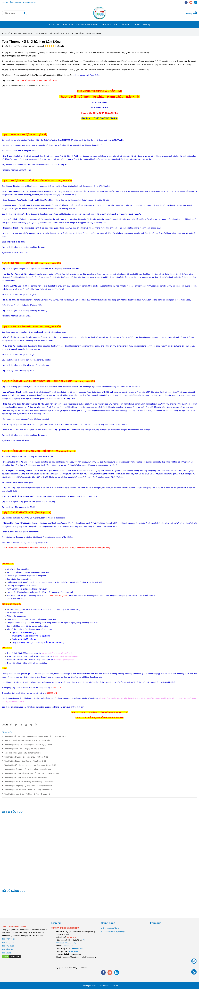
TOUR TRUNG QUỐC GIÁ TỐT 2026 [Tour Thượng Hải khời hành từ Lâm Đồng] (50, 33)
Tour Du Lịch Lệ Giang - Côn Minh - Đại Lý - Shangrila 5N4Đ (28, 769)
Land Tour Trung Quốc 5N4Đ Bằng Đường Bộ (22, 753)
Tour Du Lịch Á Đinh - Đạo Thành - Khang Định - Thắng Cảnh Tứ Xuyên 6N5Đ (35, 736)
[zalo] (196, 2)
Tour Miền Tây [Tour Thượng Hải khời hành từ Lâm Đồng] (7, 949)
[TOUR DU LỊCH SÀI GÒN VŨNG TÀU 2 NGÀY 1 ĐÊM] (69, 946)
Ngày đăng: (7, 46)
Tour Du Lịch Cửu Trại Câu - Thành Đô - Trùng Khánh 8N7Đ (28, 790)
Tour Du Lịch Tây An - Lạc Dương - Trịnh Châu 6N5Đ (25, 761)
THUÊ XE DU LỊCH (109, 25)
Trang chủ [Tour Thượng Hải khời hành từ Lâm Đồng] (6, 33)
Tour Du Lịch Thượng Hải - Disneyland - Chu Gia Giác (25, 777)
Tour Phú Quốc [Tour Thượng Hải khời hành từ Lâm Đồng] (8, 946)
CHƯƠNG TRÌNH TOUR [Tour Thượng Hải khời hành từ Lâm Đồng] (22, 33)
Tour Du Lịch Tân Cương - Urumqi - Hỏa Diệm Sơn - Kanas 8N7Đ (30, 765)
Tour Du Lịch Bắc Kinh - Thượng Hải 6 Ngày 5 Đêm (24, 749)
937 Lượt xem (36, 46)
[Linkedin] (21, 725)
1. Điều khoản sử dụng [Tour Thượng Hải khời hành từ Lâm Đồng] (110, 928)
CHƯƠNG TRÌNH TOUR (87, 25)
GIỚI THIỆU (68, 25)
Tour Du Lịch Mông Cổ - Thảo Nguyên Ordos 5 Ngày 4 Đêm (28, 745)
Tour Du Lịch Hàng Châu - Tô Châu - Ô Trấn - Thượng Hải (27, 794)
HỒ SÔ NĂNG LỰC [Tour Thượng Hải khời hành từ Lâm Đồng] (13, 890)
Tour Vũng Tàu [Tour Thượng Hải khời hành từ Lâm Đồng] (8, 942)
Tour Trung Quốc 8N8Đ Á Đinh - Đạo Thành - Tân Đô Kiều (27, 740)
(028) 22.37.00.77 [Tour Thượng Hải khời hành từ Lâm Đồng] (30, 2)
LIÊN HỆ (146, 25)
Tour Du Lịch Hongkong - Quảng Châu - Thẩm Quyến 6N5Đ (28, 786)
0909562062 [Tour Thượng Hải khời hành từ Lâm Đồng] (16, 2)
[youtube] (191, 2)
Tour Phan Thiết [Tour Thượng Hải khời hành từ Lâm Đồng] (8, 939)
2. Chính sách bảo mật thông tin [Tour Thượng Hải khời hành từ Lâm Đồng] (113, 932)
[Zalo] (38, 725)
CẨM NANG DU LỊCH (130, 25)
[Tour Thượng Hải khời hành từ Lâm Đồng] (99, 13)
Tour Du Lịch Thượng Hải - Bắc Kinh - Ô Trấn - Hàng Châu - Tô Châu (31, 773)
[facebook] (187, 2)
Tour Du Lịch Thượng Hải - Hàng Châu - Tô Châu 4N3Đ (26, 757)
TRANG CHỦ (54, 25)
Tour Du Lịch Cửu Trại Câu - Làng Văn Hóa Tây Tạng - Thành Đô (30, 782)
